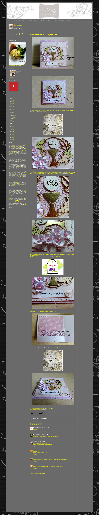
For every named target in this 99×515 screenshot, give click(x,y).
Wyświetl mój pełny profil (18, 28)
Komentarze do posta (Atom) (40, 509)
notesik (21, 176)
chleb (24, 151)
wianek (19, 197)
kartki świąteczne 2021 (22, 167)
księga (25, 171)
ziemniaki (10, 204)
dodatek (21, 154)
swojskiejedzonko (19, 191)
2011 (11, 139)
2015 (11, 133)
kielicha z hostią (62, 171)
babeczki (13, 147)
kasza (25, 168)
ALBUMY (48, 20)
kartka (19, 163)
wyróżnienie (19, 199)
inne (10, 161)
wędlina (15, 197)
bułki (24, 150)
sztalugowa (15, 192)
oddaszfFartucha (14, 177)
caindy (10, 151)
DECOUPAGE (62, 20)
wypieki (15, 199)
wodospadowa (20, 198)
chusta (21, 152)
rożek (21, 186)
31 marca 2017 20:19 (44, 449)
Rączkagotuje (23, 184)
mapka (10, 175)
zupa (19, 204)
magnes (24, 174)
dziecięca (24, 155)
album (16, 145)
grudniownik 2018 (16, 159)
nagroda (12, 176)
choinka (10, 152)
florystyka (10, 158)
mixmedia (24, 175)
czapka (18, 153)
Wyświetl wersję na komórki (53, 506)
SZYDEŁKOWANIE (23, 20)
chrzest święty (15, 152)
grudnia (11, 112)
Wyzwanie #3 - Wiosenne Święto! (44, 347)
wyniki (11, 199)
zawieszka (22, 203)
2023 (11, 101)
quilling (18, 184)
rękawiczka (17, 185)
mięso (14, 175)
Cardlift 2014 (20, 151)
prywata (19, 182)
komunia (24, 169)
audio (24, 146)
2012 (11, 137)
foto (23, 158)
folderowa (20, 158)
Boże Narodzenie (14, 150)
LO (52, 20)
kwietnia (11, 124)
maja (11, 123)
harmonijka (10, 160)
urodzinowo (11, 195)
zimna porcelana (15, 204)
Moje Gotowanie (13, 70)
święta (24, 193)
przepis (15, 183)
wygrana (24, 198)
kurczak (18, 172)
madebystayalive (11, 174)
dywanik (19, 155)
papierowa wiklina (20, 178)
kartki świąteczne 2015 (13, 164)
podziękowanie (23, 181)
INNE (56, 20)
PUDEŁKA (42, 20)
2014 (11, 134)
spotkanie (19, 190)
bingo (23, 147)
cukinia (15, 153)
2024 (11, 100)
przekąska (23, 182)
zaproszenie (15, 203)
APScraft (11, 146)
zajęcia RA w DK (15, 202)
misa (17, 175)
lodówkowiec (23, 173)
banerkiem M (52, 256)
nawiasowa (16, 176)
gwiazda (23, 159)
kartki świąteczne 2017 (14, 165)
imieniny (14, 160)
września (11, 117)
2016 (11, 131)
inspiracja (17, 161)
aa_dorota (17, 24)
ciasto (11, 153)
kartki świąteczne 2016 (22, 164)
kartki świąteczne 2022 (14, 168)
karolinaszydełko (12, 163)
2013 (11, 136)
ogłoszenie (22, 177)
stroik (24, 190)
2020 (11, 106)
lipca (11, 120)
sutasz (10, 191)
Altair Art (22, 145)
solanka (10, 190)
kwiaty (10, 173)
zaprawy (10, 203)
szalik (24, 191)
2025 (11, 98)
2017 (11, 111)
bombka (13, 148)
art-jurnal (17, 146)
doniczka (15, 155)
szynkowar (16, 193)
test (15, 194)
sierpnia (11, 118)
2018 (11, 109)
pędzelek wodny (65, 173)
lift (13, 173)
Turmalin (23, 194)
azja (9, 147)
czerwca (11, 121)
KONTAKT (69, 20)
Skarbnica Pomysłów (13, 189)
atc (20, 146)
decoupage (13, 154)
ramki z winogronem (53, 171)
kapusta (23, 161)
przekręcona (10, 183)
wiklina (12, 198)
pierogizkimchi (11, 181)
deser (17, 154)
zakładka (22, 202)
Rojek (18, 186)
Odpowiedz (35, 446)
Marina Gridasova (36, 434)
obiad (25, 176)
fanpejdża (44, 409)
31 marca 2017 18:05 (41, 441)
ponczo (15, 182)
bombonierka (19, 148)
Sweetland (13, 191)
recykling (11, 185)
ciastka (25, 152)
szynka (12, 193)
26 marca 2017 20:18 (45, 427)
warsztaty (10, 197)
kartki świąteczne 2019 (17, 166)
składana (23, 189)
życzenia (23, 204)
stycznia (11, 129)
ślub (21, 193)
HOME (9, 20)
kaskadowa (21, 168)
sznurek (10, 192)
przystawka (24, 183)
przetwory (19, 183)
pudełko (11, 184)
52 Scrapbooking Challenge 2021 (15, 144)
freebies (10, 159)
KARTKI (30, 20)
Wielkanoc (24, 197)
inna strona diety (23, 160)
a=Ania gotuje (12, 145)
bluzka (10, 148)
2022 (11, 103)
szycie (20, 192)
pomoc (12, 182)
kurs (22, 172)
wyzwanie (11, 201)
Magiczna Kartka (18, 174)
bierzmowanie (19, 147)
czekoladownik (23, 153)
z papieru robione (36, 449)
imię (18, 160)
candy (13, 151)
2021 (11, 104)
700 (23, 144)
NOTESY (36, 20)
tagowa (10, 194)
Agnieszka (35, 441)
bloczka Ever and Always (35, 111)
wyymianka (23, 199)
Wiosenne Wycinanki (37, 427)
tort (19, 194)
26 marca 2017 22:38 (44, 434)
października (12, 115)
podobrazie (17, 181)
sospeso (14, 190)
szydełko (24, 192)
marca (11, 126)
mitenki (21, 175)
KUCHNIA (15, 20)
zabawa (24, 200)
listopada (11, 113)
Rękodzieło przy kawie (23, 185)
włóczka (16, 198)
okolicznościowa (12, 178)
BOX (24, 148)
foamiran (14, 158)
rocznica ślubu (12, 186)
